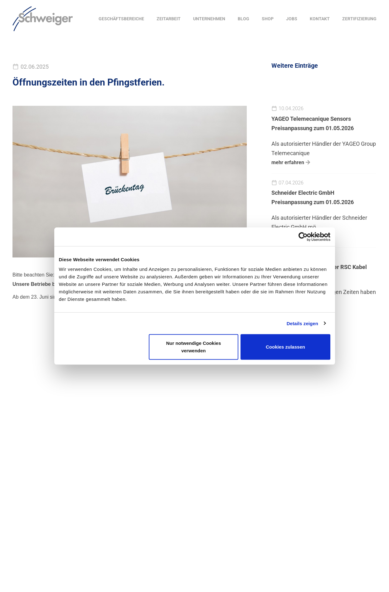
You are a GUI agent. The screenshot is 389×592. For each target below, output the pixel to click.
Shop (268, 18)
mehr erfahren (287, 162)
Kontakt (320, 18)
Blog (243, 18)
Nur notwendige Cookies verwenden (193, 346)
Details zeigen (302, 323)
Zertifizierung (359, 18)
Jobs (291, 18)
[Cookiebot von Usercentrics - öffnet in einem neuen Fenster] (303, 236)
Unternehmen (209, 18)
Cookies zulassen (285, 347)
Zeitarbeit (169, 18)
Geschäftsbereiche (121, 18)
